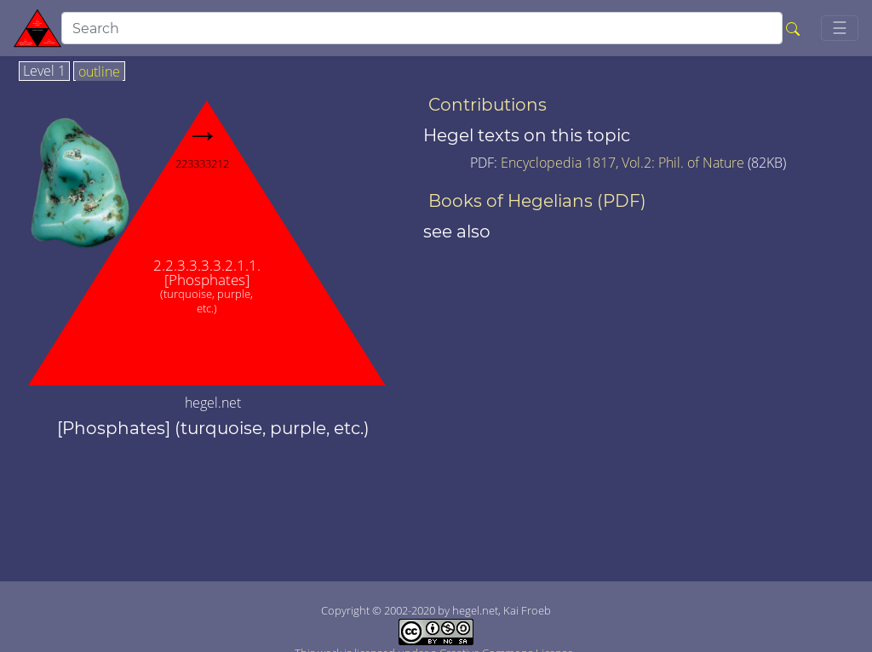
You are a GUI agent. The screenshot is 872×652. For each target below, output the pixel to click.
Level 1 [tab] (44, 71)
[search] (422, 28)
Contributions (487, 104)
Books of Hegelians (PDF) (537, 201)
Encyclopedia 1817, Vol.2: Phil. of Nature (624, 162)
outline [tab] (99, 72)
